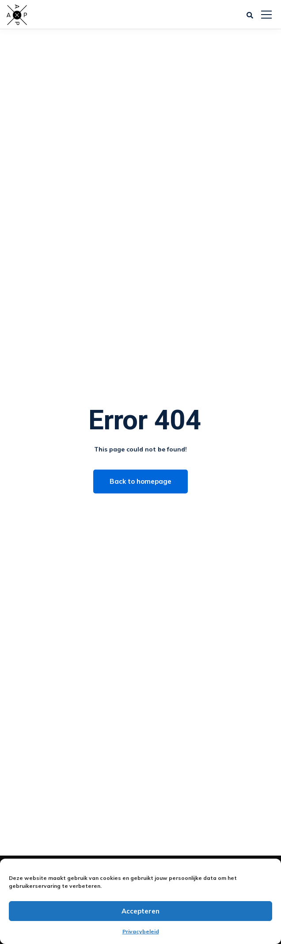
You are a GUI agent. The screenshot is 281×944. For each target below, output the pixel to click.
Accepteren (140, 911)
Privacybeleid (140, 931)
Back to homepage (140, 481)
